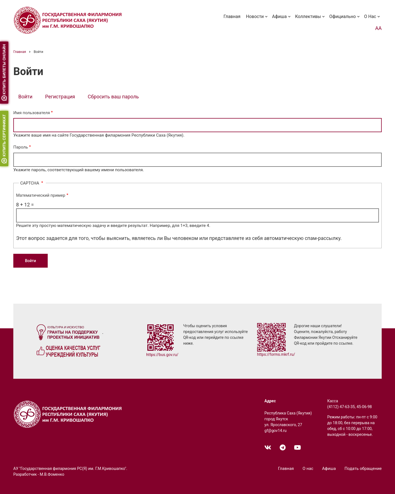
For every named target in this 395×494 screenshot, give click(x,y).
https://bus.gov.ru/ (162, 354)
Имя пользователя (31, 112)
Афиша (282, 19)
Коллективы (310, 19)
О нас (372, 19)
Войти (27, 97)
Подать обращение (363, 468)
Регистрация (60, 96)
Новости (257, 19)
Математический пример (40, 195)
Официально (345, 19)
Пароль (20, 147)
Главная (232, 16)
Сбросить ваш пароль (113, 96)
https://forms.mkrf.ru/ (276, 354)
